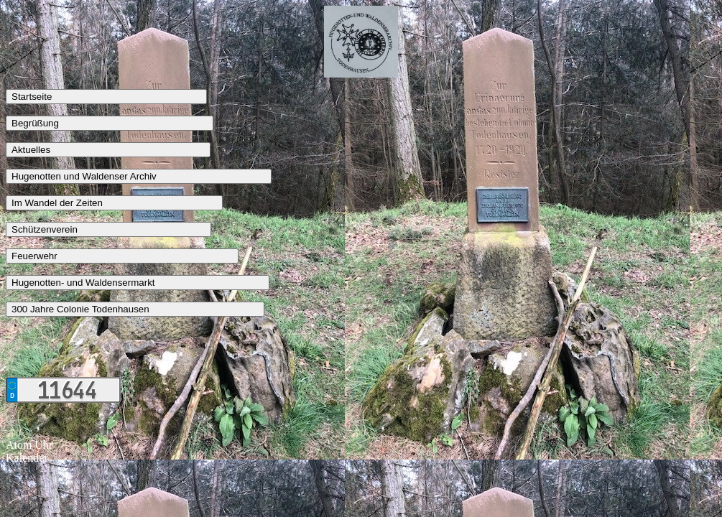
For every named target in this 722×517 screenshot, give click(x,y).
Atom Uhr (29, 445)
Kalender (27, 458)
